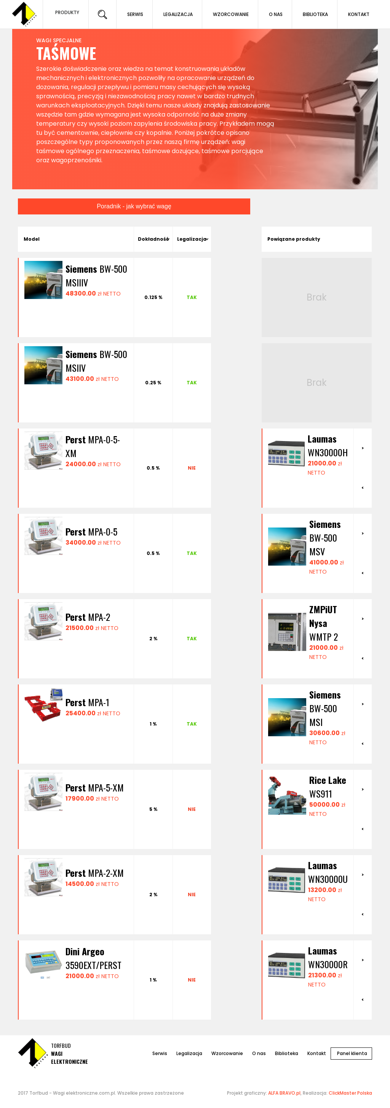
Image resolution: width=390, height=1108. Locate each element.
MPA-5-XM (95, 787)
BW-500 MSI (325, 708)
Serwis (159, 1053)
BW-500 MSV (325, 537)
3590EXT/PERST (93, 958)
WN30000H (328, 445)
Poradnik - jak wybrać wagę (134, 206)
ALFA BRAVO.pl (284, 1093)
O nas (259, 1053)
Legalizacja (191, 239)
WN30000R (328, 957)
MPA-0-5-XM (93, 446)
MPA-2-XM (95, 872)
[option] (308, 454)
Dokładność (153, 239)
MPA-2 (88, 617)
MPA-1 (87, 702)
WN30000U (328, 872)
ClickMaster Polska (350, 1093)
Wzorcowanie (227, 1053)
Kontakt (316, 1053)
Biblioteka (286, 1053)
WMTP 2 (323, 622)
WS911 (327, 786)
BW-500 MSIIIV (96, 275)
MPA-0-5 (91, 531)
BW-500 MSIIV (96, 360)
